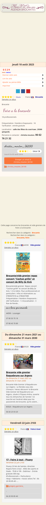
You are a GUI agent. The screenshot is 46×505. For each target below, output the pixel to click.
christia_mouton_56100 (18, 146)
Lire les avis (7, 78)
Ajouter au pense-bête (11, 82)
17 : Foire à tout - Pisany (19, 459)
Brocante (39, 97)
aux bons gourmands (16, 307)
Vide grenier (35, 245)
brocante (20, 237)
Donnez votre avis (9, 75)
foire (27, 237)
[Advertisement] (23, 39)
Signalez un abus (9, 99)
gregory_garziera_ (16, 486)
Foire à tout (35, 429)
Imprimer (6, 86)
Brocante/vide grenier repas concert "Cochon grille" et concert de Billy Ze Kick (21, 278)
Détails (18, 97)
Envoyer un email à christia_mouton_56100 (23, 160)
